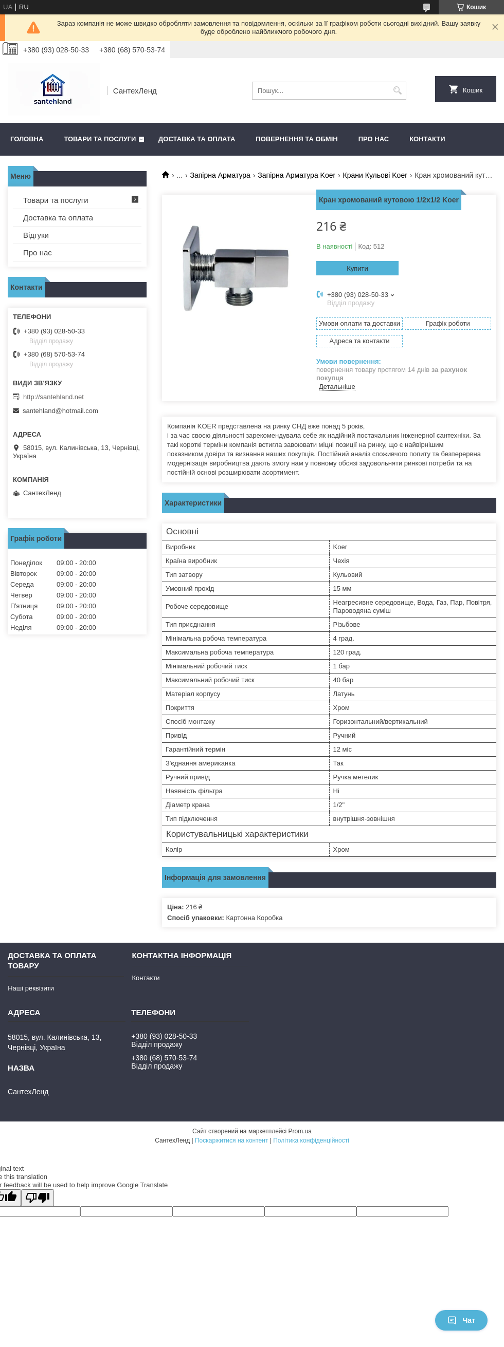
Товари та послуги (100, 139)
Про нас (373, 139)
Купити (357, 268)
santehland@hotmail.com (60, 411)
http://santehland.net (53, 397)
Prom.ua (300, 1131)
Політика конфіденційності (311, 1140)
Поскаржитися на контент (231, 1140)
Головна (26, 139)
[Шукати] (397, 91)
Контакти (427, 139)
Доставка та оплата (196, 139)
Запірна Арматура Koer (296, 175)
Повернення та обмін (296, 139)
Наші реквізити (31, 988)
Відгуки (36, 235)
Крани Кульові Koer (375, 175)
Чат (461, 1320)
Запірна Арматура (220, 175)
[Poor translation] (37, 1197)
